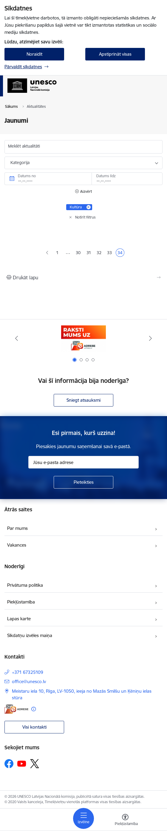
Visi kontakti (34, 727)
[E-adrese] (16, 709)
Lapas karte (19, 618)
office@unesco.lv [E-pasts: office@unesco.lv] (29, 681)
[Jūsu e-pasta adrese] (83, 462)
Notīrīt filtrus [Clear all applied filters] (85, 217)
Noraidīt (34, 54)
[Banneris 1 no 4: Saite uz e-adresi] (83, 338)
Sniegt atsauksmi (83, 400)
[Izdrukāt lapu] (83, 277)
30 (79, 253)
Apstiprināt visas (115, 54)
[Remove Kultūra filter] (88, 207)
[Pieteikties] (83, 482)
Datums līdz (106, 176)
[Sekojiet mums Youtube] (21, 763)
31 (89, 253)
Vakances (16, 545)
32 (99, 253)
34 (120, 253)
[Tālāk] (150, 338)
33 (110, 253)
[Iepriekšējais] (16, 338)
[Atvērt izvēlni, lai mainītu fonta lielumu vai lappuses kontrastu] (125, 820)
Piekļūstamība (21, 602)
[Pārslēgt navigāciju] (83, 818)
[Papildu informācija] (33, 709)
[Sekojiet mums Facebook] (8, 763)
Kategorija (20, 162)
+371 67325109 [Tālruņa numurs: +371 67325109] (27, 672)
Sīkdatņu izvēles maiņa (29, 635)
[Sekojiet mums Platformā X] (34, 763)
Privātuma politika (25, 585)
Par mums (17, 528)
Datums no (27, 176)
